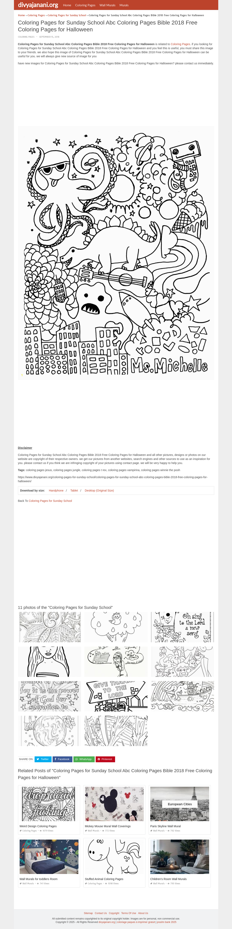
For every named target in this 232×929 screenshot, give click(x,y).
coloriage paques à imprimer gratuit (136, 922)
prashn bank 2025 (166, 922)
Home (67, 5)
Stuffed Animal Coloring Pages (104, 879)
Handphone (56, 490)
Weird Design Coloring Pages (38, 826)
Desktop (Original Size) (99, 490)
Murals (124, 5)
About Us (143, 913)
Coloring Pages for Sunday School (50, 500)
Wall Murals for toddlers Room (39, 879)
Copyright (114, 913)
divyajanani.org (38, 4)
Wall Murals (107, 5)
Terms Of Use (128, 913)
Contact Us (101, 913)
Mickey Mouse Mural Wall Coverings (108, 826)
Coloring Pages (85, 5)
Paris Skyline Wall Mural (165, 826)
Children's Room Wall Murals (168, 879)
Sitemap (88, 913)
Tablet (74, 490)
